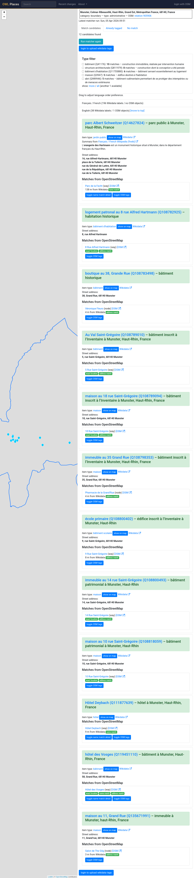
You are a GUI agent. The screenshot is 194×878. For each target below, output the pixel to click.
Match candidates (91, 28)
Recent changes (67, 4)
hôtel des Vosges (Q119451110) (111, 754)
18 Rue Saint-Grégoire (97, 431)
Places (10, 4)
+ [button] (4, 12)
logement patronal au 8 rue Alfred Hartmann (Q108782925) (133, 212)
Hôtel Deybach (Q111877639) (109, 703)
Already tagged (114, 28)
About (81, 4)
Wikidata (129, 137)
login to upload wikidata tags (96, 48)
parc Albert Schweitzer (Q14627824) (114, 123)
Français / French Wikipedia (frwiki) (118, 141)
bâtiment (98, 287)
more (92, 86)
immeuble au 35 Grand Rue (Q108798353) (119, 457)
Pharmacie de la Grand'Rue (99, 492)
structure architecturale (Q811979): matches (135, 67)
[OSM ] (114, 185)
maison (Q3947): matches (116, 75)
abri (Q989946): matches (136, 80)
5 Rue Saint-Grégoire (96, 369)
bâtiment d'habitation (104, 226)
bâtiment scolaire (102, 533)
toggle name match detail (98, 195)
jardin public (99, 137)
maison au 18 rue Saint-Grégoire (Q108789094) (123, 396)
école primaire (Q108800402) (109, 519)
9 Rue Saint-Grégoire (96, 553)
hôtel (96, 717)
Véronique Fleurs (94, 308)
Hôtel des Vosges (94, 789)
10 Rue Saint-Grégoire (97, 676)
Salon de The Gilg (94, 850)
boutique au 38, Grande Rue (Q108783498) (120, 273)
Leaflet (50, 877)
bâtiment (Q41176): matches (134, 64)
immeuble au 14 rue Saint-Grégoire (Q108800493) (125, 580)
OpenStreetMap (62, 877)
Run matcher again (91, 41)
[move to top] (137, 110)
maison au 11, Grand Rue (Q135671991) (117, 816)
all (98, 86)
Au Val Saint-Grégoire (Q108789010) (115, 335)
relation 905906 (143, 15)
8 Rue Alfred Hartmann (97, 247)
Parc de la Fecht (93, 185)
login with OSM (182, 4)
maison (97, 410)
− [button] (4, 17)
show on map (114, 137)
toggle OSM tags (121, 195)
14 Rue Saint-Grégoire (97, 615)
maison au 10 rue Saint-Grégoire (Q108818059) (123, 641)
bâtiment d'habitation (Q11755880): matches (135, 71)
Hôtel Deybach (93, 728)
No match (132, 28)
